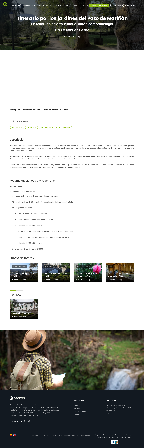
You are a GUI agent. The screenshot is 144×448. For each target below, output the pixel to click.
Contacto (84, 5)
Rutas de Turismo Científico (72, 30)
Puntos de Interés (50, 109)
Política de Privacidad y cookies (63, 435)
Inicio (76, 405)
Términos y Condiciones (40, 435)
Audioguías (67, 5)
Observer (16, 5)
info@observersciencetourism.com (117, 413)
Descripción (15, 109)
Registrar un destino (99, 5)
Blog (76, 5)
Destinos (26, 5)
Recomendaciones (31, 109)
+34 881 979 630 (111, 410)
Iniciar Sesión (131, 5)
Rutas (45, 5)
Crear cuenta (117, 5)
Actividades (36, 5)
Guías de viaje (55, 5)
